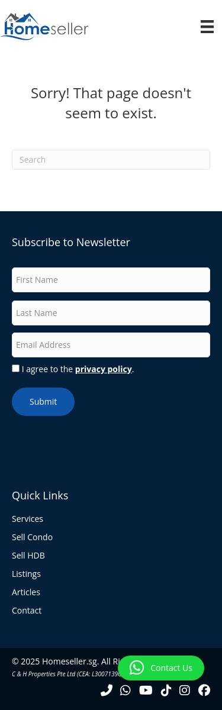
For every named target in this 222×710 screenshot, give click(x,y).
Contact (26, 611)
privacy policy (103, 369)
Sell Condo (32, 538)
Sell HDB (28, 556)
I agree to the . (78, 369)
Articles (26, 593)
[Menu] (207, 26)
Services (27, 519)
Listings (26, 574)
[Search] (111, 160)
